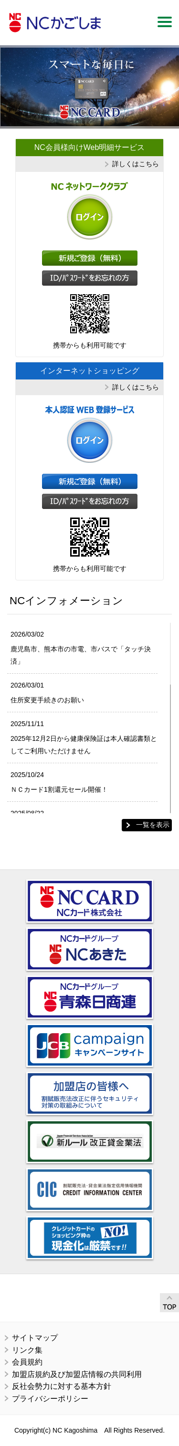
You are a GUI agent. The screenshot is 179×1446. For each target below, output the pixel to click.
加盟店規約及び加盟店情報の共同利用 (77, 1374)
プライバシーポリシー (50, 1399)
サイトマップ (35, 1338)
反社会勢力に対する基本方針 (61, 1386)
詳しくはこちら (135, 164)
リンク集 (27, 1350)
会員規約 (27, 1362)
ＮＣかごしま (55, 22)
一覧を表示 (152, 824)
